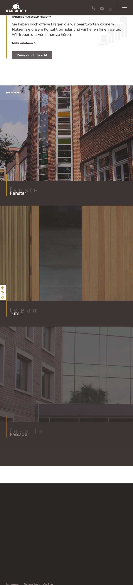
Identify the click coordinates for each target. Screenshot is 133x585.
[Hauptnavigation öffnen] (122, 7)
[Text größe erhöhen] (2, 292)
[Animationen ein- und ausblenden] (2, 297)
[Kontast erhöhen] (2, 287)
